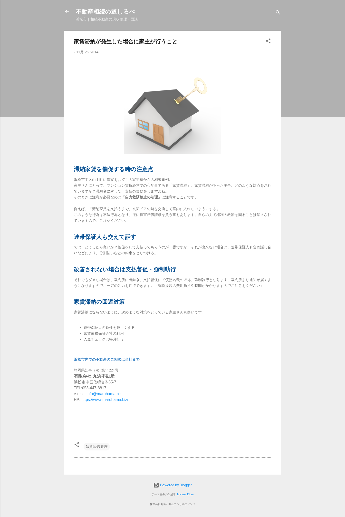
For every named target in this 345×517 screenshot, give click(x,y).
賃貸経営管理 (97, 446)
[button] (268, 42)
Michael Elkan (185, 494)
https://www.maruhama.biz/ (104, 400)
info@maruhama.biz (103, 394)
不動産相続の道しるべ (105, 11)
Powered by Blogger (172, 485)
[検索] (278, 13)
